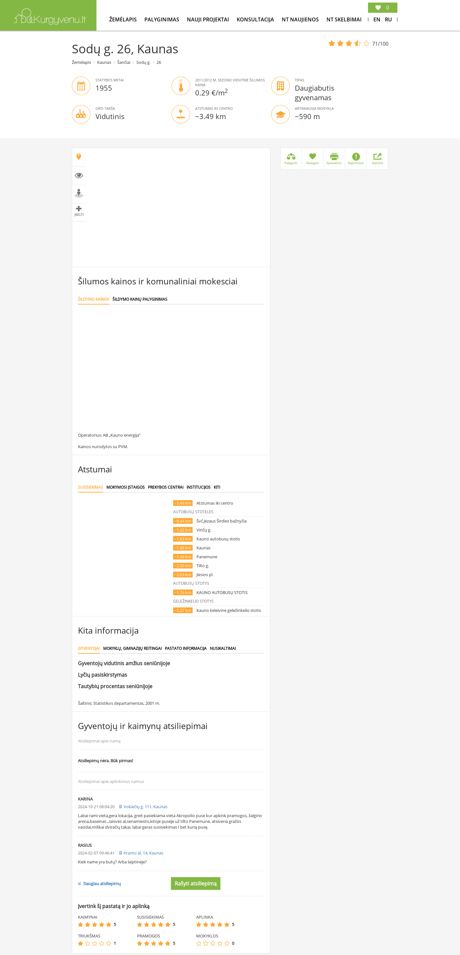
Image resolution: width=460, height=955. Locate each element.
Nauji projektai (208, 19)
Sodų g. (143, 62)
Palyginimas (162, 19)
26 (159, 62)
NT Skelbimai (344, 19)
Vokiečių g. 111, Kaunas (145, 806)
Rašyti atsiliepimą (196, 883)
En (376, 19)
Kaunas (104, 62)
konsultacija (256, 19)
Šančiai (123, 62)
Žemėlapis (123, 19)
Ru (388, 19)
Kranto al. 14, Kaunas (143, 853)
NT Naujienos (301, 19)
